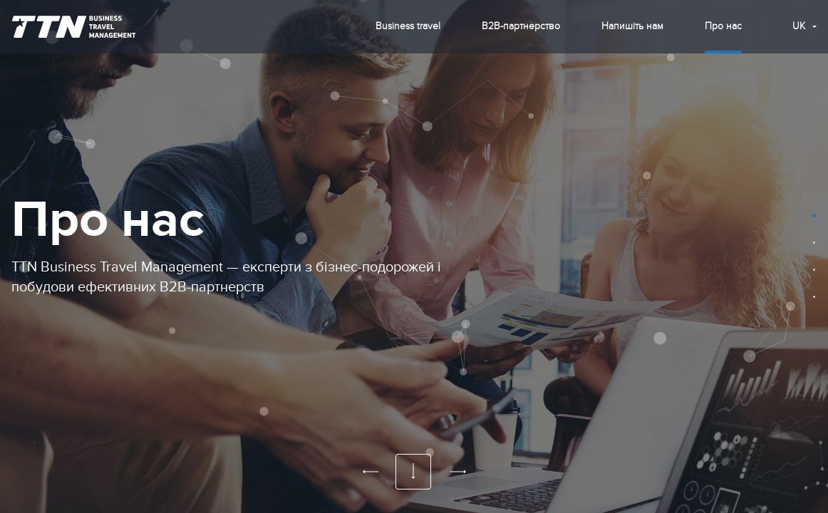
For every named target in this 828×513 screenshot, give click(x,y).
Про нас (723, 26)
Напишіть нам (632, 26)
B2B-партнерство (521, 26)
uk (798, 26)
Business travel (408, 26)
